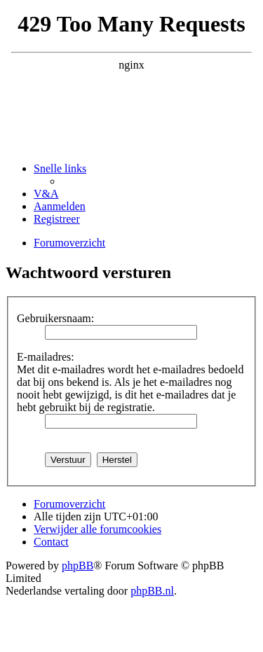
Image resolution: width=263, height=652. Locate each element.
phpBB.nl (152, 591)
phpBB (77, 565)
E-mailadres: (45, 357)
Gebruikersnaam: (55, 318)
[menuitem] (46, 194)
